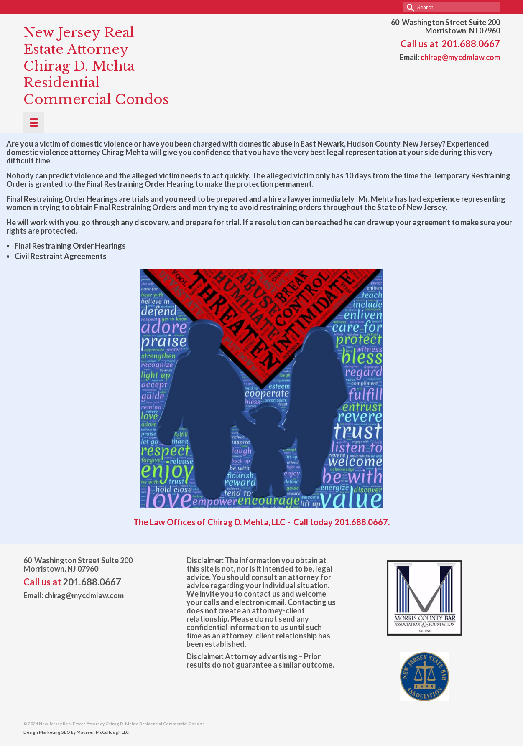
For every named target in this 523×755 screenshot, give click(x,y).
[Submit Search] (409, 7)
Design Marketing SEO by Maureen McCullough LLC (76, 732)
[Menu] (33, 122)
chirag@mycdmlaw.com (460, 57)
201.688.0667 (470, 43)
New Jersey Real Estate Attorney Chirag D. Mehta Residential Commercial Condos (96, 66)
